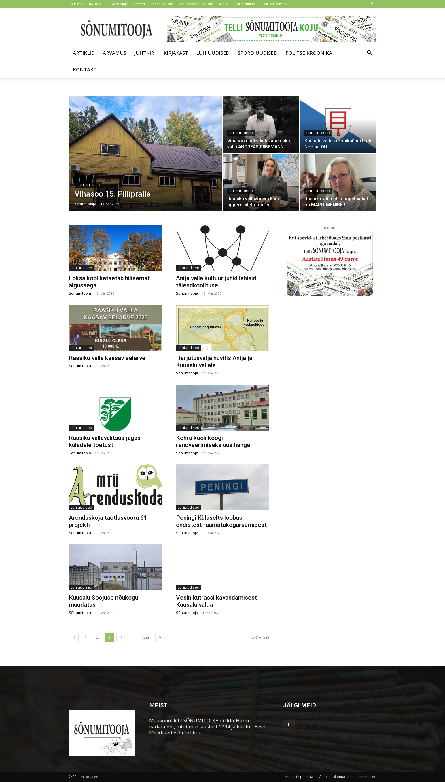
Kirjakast (176, 53)
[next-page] (160, 637)
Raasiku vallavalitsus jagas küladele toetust (105, 441)
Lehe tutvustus (162, 4)
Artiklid (84, 53)
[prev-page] (74, 637)
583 (146, 637)
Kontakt (139, 4)
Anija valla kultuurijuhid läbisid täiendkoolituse (216, 282)
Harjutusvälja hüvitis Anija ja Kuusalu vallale (214, 362)
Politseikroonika (308, 53)
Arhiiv (223, 4)
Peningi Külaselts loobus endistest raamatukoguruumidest (221, 521)
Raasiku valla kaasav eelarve (107, 358)
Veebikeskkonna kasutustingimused (347, 776)
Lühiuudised (213, 53)
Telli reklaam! (274, 4)
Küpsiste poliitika (299, 776)
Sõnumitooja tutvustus (196, 4)
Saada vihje (119, 4)
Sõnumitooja (85, 203)
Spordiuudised (257, 53)
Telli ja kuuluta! (245, 4)
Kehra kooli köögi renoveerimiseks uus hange (213, 441)
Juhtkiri (145, 53)
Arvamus (114, 53)
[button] (369, 53)
